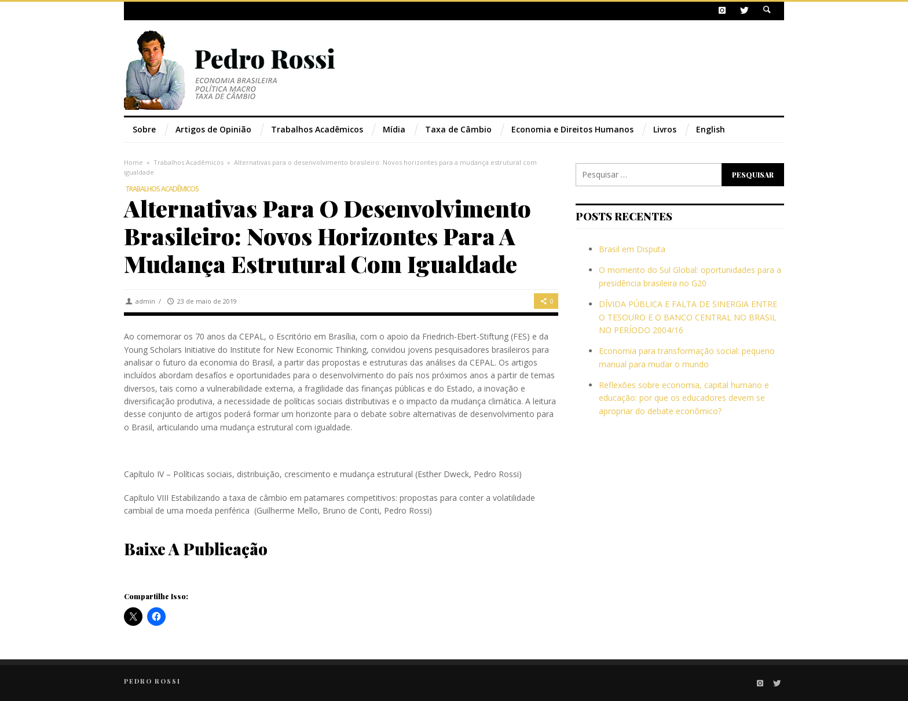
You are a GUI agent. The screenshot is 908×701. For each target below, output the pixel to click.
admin (145, 301)
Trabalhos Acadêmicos (188, 162)
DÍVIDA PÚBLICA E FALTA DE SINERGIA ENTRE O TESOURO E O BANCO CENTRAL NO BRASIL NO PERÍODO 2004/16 (688, 316)
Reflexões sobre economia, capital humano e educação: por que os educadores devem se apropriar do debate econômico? (684, 397)
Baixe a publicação (196, 548)
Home (133, 162)
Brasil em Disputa (632, 248)
